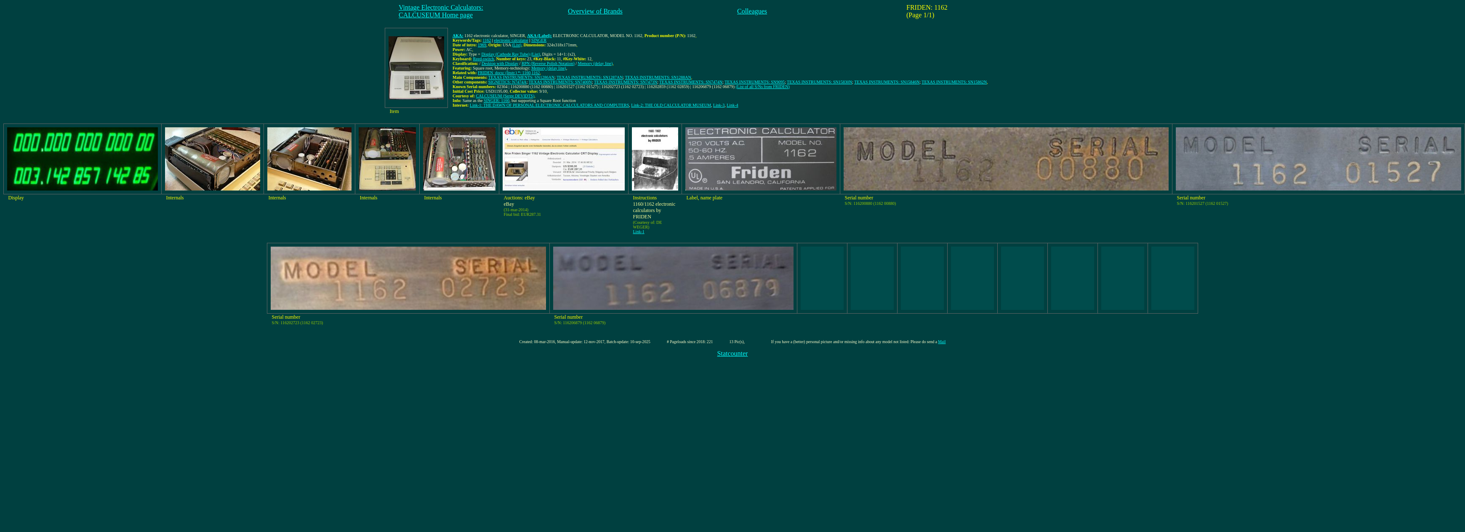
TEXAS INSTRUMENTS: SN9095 (755, 82)
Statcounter (732, 353)
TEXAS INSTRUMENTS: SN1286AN (521, 77)
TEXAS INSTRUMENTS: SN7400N (560, 82)
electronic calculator (511, 40)
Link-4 (732, 105)
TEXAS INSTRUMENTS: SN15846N (886, 82)
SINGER (538, 40)
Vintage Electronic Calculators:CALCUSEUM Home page (441, 11)
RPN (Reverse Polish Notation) (548, 63)
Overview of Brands (595, 11)
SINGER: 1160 (496, 100)
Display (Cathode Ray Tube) (505, 54)
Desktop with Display (500, 63)
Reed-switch (483, 58)
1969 (482, 45)
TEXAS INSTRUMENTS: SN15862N (954, 82)
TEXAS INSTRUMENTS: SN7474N (690, 82)
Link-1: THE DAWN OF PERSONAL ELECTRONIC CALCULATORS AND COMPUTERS (549, 105)
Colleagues (752, 11)
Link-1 (639, 231)
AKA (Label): (539, 35)
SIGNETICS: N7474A (507, 82)
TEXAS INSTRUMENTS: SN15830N (819, 82)
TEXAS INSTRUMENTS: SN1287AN (590, 77)
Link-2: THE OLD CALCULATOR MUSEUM (671, 105)
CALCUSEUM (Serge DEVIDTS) (505, 96)
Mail (942, 341)
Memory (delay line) (595, 63)
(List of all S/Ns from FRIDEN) (763, 86)
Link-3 (719, 105)
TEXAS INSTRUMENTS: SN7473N (625, 82)
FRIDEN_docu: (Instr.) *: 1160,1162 (509, 72)
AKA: (458, 35)
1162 (487, 40)
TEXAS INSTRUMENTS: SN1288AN (658, 77)
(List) (516, 45)
